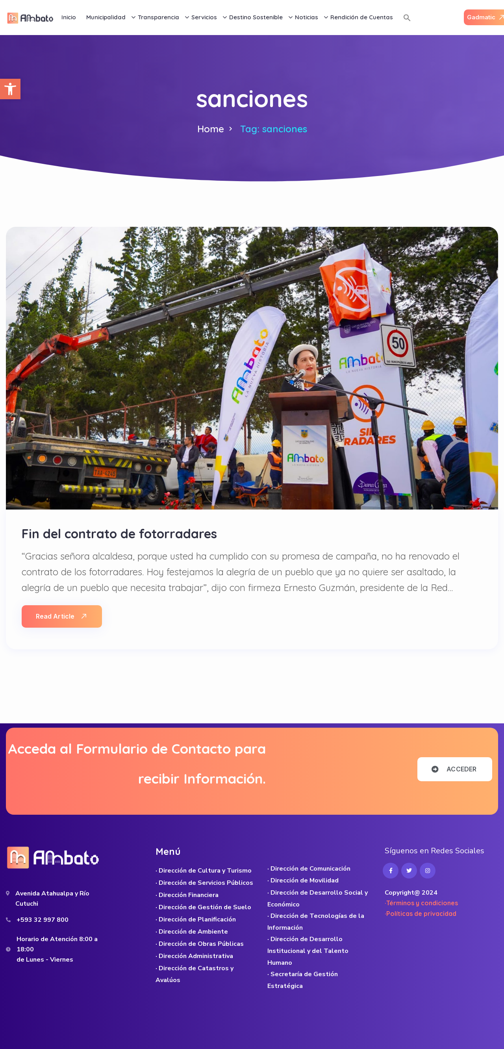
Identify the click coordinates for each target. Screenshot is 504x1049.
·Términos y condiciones (421, 903)
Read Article (61, 616)
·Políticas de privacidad (420, 913)
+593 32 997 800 (43, 920)
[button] (10, 89)
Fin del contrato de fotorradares (119, 533)
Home (210, 129)
